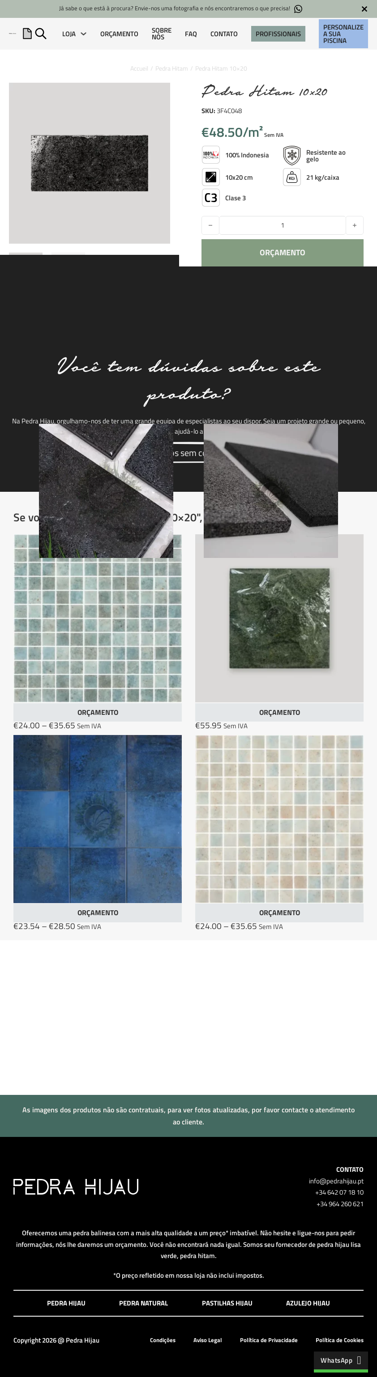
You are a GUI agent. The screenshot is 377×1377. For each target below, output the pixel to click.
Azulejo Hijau (308, 1303)
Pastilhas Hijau (227, 1303)
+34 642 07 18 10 (339, 1192)
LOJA (69, 33)
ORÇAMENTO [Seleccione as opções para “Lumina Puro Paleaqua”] (97, 712)
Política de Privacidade (269, 1339)
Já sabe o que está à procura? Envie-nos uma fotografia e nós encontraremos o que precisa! (180, 9)
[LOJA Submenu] (83, 33)
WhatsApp (341, 1360)
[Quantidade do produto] (282, 225)
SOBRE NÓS (161, 33)
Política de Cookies (340, 1339)
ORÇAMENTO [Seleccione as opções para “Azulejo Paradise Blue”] (97, 912)
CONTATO (224, 33)
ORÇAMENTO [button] (279, 712)
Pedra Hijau (66, 1303)
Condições (163, 1339)
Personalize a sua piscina (343, 34)
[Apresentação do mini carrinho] (27, 33)
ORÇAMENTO (119, 33)
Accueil (139, 68)
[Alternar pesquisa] (40, 33)
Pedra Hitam (171, 68)
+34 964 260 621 (340, 1204)
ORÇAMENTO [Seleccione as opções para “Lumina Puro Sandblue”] (279, 912)
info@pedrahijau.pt (336, 1181)
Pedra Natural (143, 1303)
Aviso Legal (207, 1339)
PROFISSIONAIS (278, 33)
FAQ (191, 33)
